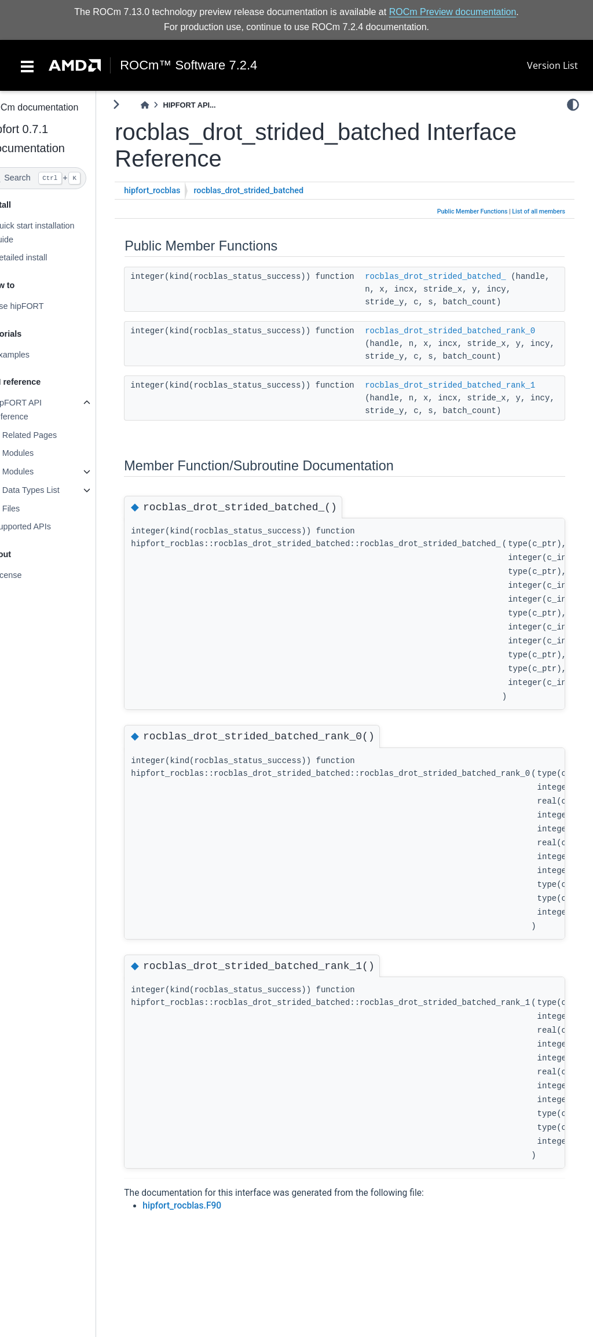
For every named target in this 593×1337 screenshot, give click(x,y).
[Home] (167, 105)
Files (33, 508)
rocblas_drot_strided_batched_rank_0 (472, 331)
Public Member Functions (472, 211)
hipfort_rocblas (175, 191)
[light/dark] (573, 105)
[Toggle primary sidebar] (138, 104)
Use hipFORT (40, 306)
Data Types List (53, 490)
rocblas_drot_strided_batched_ (458, 276)
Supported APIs (44, 526)
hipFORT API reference (39, 409)
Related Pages (51, 435)
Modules (40, 453)
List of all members (538, 211)
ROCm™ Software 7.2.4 (188, 65)
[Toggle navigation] (27, 65)
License (29, 575)
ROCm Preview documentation (453, 12)
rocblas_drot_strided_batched (271, 191)
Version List (552, 65)
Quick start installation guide (56, 232)
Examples (33, 354)
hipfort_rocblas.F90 (204, 1205)
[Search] (59, 178)
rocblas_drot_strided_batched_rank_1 (472, 385)
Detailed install (42, 257)
